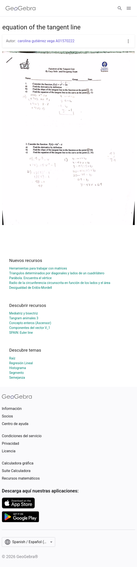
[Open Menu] (128, 8)
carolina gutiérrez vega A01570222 (46, 41)
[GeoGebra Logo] (21, 8)
